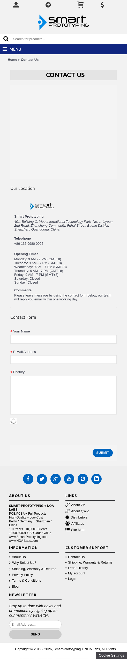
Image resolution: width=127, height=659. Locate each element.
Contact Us (30, 60)
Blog (14, 586)
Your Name (21, 331)
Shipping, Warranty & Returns (32, 569)
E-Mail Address (24, 352)
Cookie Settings (111, 655)
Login (70, 579)
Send (35, 634)
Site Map (74, 530)
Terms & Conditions (25, 581)
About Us (17, 557)
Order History (76, 568)
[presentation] (49, 428)
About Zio (75, 505)
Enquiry (19, 372)
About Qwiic (77, 511)
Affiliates (74, 524)
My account (75, 573)
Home (12, 60)
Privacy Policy (21, 575)
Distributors (76, 517)
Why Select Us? (22, 563)
